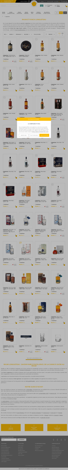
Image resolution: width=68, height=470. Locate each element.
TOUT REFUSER (34, 135)
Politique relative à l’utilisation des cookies (40, 131)
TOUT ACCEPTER (44, 135)
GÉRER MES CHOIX (24, 136)
